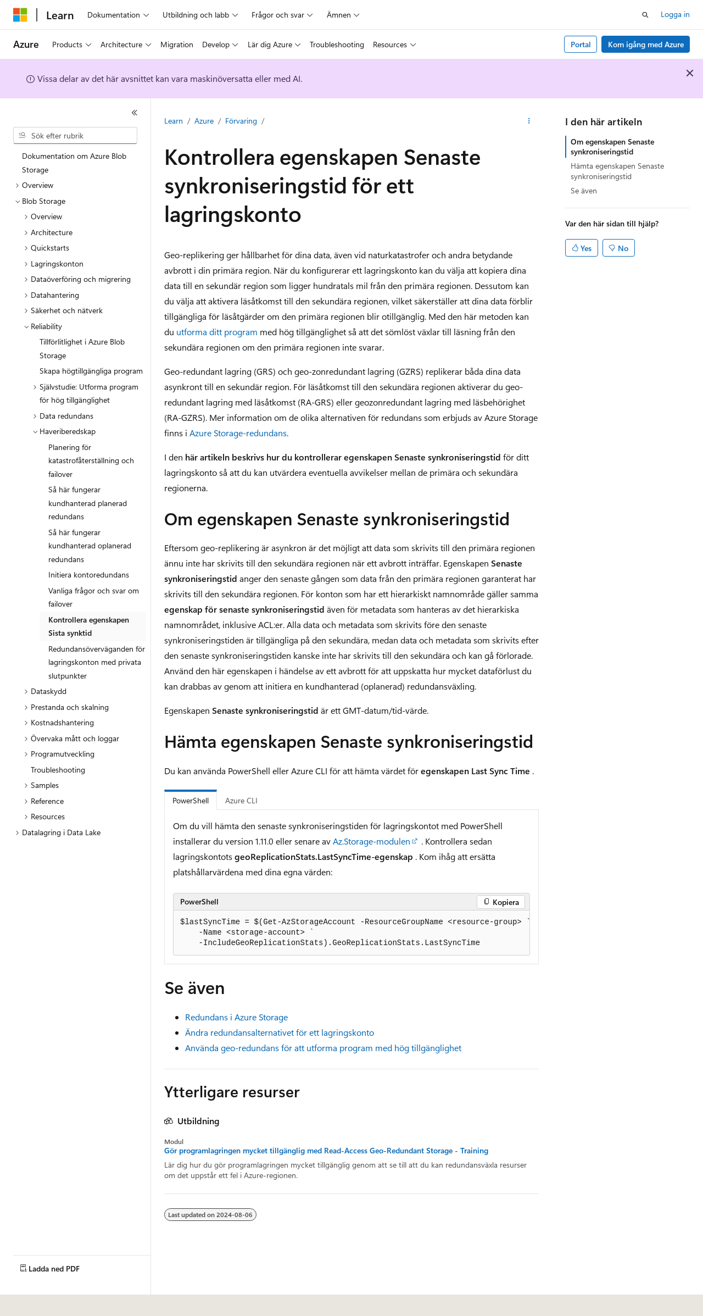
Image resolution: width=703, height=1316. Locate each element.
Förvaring (241, 120)
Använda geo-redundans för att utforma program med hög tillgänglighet (323, 1047)
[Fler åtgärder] (529, 121)
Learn (173, 120)
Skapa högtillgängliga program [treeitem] (91, 370)
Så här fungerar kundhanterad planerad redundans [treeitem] (87, 502)
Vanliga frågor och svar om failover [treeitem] (93, 597)
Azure (204, 120)
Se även (584, 190)
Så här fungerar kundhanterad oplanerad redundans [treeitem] (89, 545)
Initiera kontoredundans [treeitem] (88, 574)
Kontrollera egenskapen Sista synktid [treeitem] (88, 626)
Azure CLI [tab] (241, 800)
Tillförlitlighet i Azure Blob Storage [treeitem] (82, 348)
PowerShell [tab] (190, 800)
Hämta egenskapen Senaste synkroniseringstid (617, 170)
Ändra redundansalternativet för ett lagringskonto (279, 1032)
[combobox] (75, 136)
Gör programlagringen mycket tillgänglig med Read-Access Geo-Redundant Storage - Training (326, 1151)
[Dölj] (134, 113)
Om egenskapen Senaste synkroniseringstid (612, 146)
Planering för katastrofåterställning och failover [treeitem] (91, 460)
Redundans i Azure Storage (236, 1017)
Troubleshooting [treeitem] (58, 769)
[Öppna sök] (645, 15)
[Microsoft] (20, 15)
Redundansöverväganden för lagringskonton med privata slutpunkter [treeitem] (96, 662)
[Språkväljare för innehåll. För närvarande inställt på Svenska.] (38, 1300)
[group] (351, 933)
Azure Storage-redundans (238, 432)
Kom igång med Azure (646, 44)
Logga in (675, 14)
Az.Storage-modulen (371, 841)
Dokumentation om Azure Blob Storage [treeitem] (74, 163)
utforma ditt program (217, 331)
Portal (581, 44)
